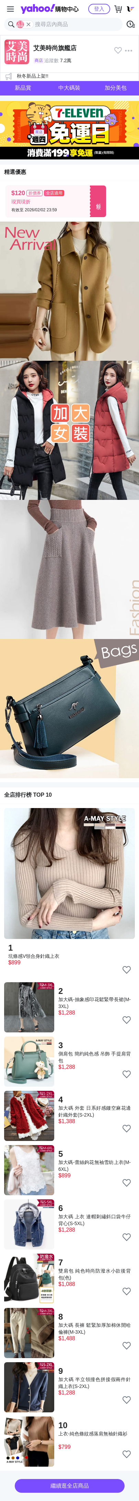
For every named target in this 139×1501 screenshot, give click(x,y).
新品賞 (23, 88)
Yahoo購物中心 (50, 9)
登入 (99, 9)
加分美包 (116, 88)
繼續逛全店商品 (69, 1486)
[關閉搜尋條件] (28, 24)
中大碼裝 (69, 88)
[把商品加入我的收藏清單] (127, 970)
